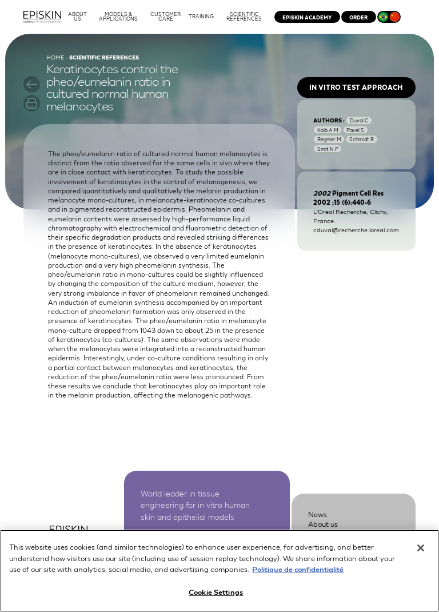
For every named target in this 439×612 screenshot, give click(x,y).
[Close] (420, 553)
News (317, 514)
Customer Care (334, 534)
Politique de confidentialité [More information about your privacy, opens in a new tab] (298, 574)
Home (55, 57)
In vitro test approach (356, 87)
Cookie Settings (216, 597)
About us (323, 523)
